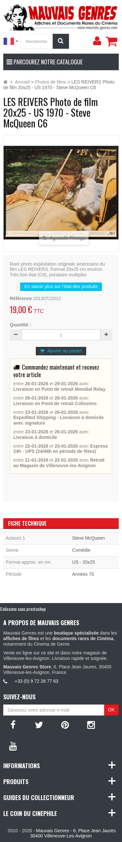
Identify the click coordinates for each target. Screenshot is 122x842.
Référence (21, 298)
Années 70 (83, 574)
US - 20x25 (83, 562)
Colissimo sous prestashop (23, 608)
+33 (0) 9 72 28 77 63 (36, 681)
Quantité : (20, 324)
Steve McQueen (88, 538)
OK (111, 709)
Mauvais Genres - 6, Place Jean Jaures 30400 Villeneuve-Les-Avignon (73, 833)
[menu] (97, 41)
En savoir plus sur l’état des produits (61, 286)
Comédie (81, 550)
